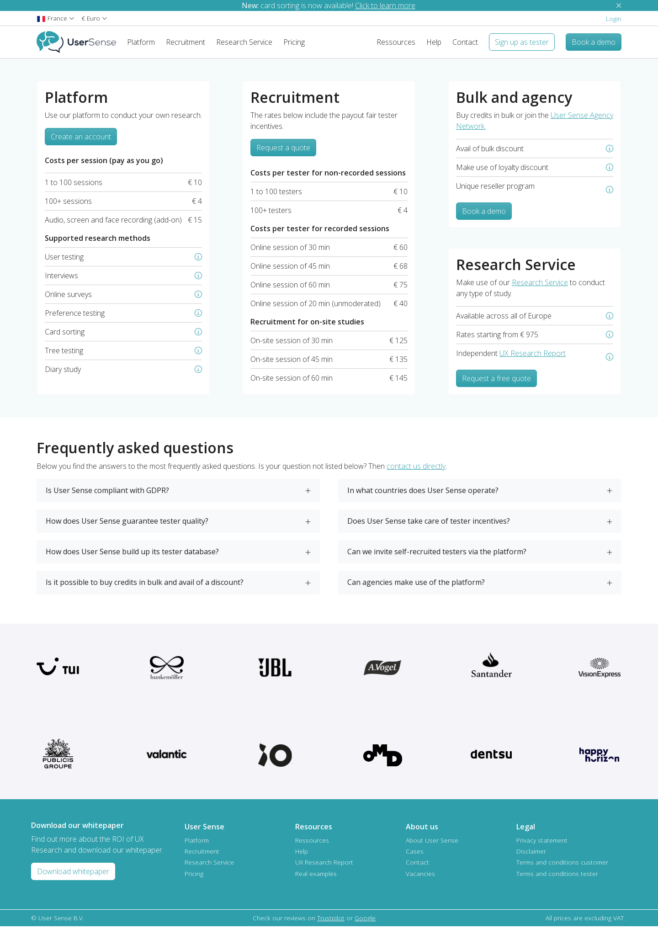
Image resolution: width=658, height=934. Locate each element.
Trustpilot (331, 925)
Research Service (540, 290)
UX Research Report (532, 361)
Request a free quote (496, 386)
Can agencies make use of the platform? (416, 589)
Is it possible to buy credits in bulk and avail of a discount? (145, 589)
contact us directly (416, 473)
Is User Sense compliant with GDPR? (107, 498)
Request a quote (283, 155)
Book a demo (484, 218)
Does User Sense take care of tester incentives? (428, 528)
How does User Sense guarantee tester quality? (127, 528)
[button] (55, 18)
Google (365, 925)
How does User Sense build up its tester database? (132, 559)
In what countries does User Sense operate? (423, 498)
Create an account (81, 144)
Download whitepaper (73, 879)
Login (613, 18)
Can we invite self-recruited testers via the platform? (436, 559)
